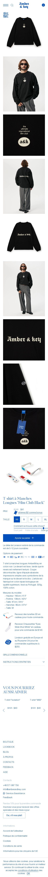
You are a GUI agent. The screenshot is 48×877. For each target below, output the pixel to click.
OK (28, 873)
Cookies (7, 841)
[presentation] (3, 710)
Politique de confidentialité (15, 836)
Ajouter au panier (22, 538)
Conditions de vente (12, 846)
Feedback (8, 767)
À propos (8, 757)
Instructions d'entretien (24, 662)
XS (16, 519)
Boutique (8, 742)
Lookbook (9, 747)
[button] (5, 5)
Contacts (8, 762)
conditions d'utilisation (28, 870)
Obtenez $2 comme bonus (30, 512)
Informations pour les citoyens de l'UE (20, 851)
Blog (6, 752)
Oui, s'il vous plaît (14, 815)
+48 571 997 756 (11, 785)
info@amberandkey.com (14, 789)
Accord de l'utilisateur (13, 831)
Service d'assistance (14, 793)
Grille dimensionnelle (15, 654)
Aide (5, 772)
